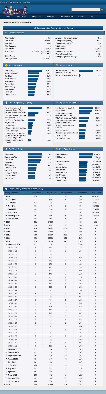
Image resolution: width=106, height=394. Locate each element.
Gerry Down (9, 162)
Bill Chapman (9, 81)
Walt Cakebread (10, 79)
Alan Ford (8, 92)
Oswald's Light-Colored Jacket (67, 133)
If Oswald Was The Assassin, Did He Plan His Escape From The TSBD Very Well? (16, 136)
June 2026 (12, 203)
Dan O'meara (60, 175)
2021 (8, 235)
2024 (8, 225)
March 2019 (12, 375)
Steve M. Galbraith (62, 162)
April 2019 (12, 372)
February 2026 (13, 216)
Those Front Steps (11, 131)
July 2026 (11, 200)
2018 (8, 385)
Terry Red (97, 49)
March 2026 (12, 212)
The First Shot (10, 125)
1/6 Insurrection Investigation (15, 128)
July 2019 (11, 362)
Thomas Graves (10, 176)
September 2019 (14, 356)
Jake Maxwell (10, 178)
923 (49, 38)
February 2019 (13, 378)
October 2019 (13, 353)
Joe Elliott (8, 170)
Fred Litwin (9, 160)
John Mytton (9, 89)
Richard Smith (10, 84)
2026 (8, 196)
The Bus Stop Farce (63, 138)
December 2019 (14, 245)
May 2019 (11, 369)
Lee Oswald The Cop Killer (14, 120)
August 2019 (13, 359)
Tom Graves (9, 154)
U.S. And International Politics (66, 75)
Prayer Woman (10, 123)
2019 (8, 241)
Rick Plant (8, 76)
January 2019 (13, 381)
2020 (8, 238)
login (20, 2)
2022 (8, 232)
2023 (8, 229)
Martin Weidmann (11, 73)
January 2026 (13, 219)
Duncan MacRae (11, 157)
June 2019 (12, 365)
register (27, 2)
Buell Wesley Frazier (63, 130)
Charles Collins (10, 95)
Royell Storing (10, 87)
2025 (8, 222)
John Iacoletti (9, 71)
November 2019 (14, 349)
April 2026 (12, 209)
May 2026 (11, 206)
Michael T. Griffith (11, 173)
